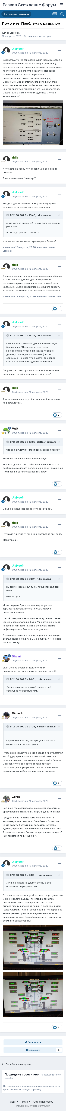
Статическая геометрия (37, 36)
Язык (14, 1101)
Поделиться (33, 1042)
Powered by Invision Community (33, 1106)
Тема (26, 1101)
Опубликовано (30, 52)
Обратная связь (43, 1101)
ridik (39, 215)
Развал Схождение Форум (29, 4)
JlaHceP (14, 32)
